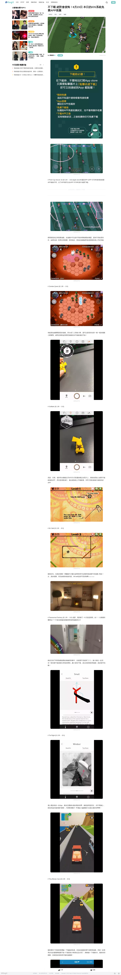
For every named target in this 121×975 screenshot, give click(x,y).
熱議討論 (41, 2)
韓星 (27, 2)
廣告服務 (57, 973)
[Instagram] (119, 973)
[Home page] (9, 2)
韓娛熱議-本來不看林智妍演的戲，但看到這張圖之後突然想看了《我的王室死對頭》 (29, 68)
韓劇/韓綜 (34, 2)
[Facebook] (115, 973)
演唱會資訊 (54, 2)
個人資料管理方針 (43, 973)
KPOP (22, 2)
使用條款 (35, 973)
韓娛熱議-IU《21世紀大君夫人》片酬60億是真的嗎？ (29, 75)
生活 (47, 2)
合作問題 (51, 973)
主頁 (17, 2)
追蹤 (60, 55)
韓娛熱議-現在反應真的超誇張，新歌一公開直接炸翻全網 (29, 71)
